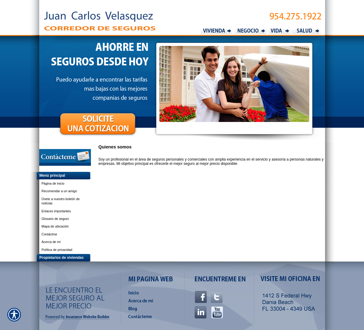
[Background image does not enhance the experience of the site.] (60, 175)
